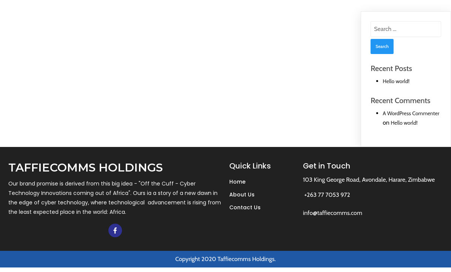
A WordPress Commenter (411, 113)
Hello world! (396, 81)
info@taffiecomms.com (332, 212)
